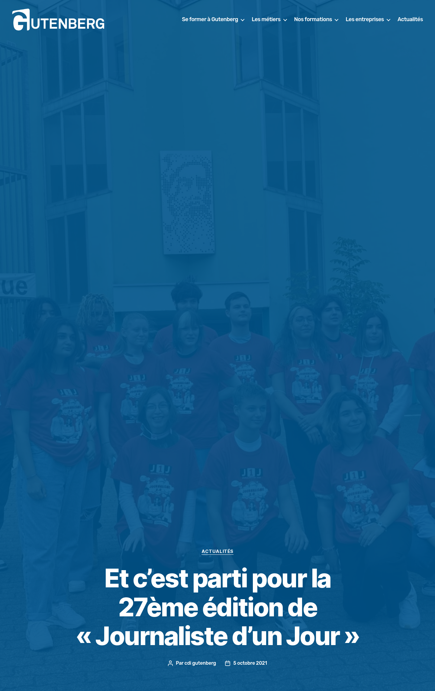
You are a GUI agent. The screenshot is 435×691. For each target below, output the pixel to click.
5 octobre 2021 (250, 663)
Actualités (410, 22)
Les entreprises (365, 22)
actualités (217, 551)
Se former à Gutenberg (210, 22)
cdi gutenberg (200, 663)
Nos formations (313, 22)
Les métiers (266, 22)
